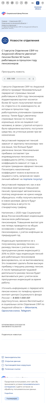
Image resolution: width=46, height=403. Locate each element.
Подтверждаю (12, 398)
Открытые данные (13, 361)
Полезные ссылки (12, 369)
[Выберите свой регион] (43, 3)
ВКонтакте (31, 307)
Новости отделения (9, 25)
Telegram (26, 310)
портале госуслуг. (33, 179)
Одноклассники (11, 310)
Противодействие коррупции (18, 365)
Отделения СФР (15, 21)
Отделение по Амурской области (14, 23)
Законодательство (13, 357)
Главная (4, 21)
